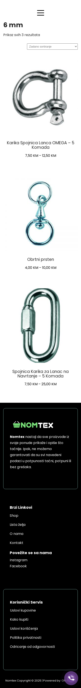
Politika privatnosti (25, 637)
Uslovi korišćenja (24, 628)
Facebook (18, 566)
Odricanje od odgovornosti (32, 646)
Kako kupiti (19, 619)
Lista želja (17, 524)
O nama (16, 533)
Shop (14, 515)
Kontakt (16, 542)
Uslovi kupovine (23, 610)
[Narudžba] (52, 46)
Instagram (18, 560)
